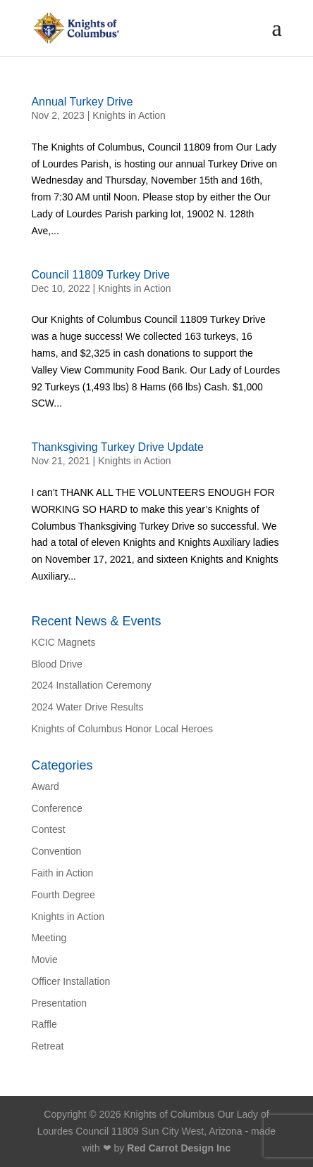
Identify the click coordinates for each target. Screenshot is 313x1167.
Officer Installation (70, 981)
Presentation (59, 1003)
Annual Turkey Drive (82, 102)
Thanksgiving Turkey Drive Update (117, 447)
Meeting (48, 937)
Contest (48, 829)
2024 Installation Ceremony (91, 685)
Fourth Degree (62, 894)
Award (45, 786)
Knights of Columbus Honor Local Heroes (122, 728)
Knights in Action (129, 115)
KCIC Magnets (63, 642)
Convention (56, 851)
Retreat (47, 1046)
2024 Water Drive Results (87, 707)
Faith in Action (62, 873)
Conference (56, 808)
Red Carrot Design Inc (179, 1148)
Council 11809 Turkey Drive (100, 275)
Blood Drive (56, 664)
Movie (44, 959)
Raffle (43, 1024)
